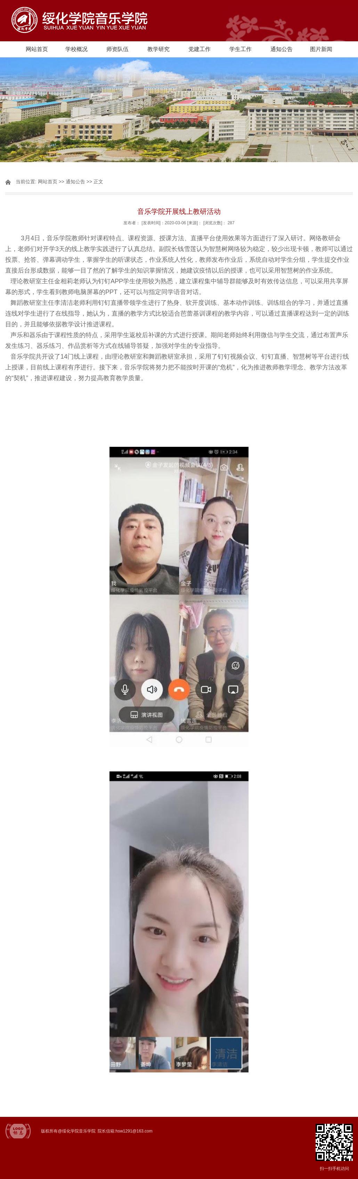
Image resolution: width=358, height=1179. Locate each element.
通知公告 (281, 49)
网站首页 (37, 49)
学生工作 (240, 49)
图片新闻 (321, 49)
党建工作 (199, 49)
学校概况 (76, 49)
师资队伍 (117, 49)
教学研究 (158, 49)
